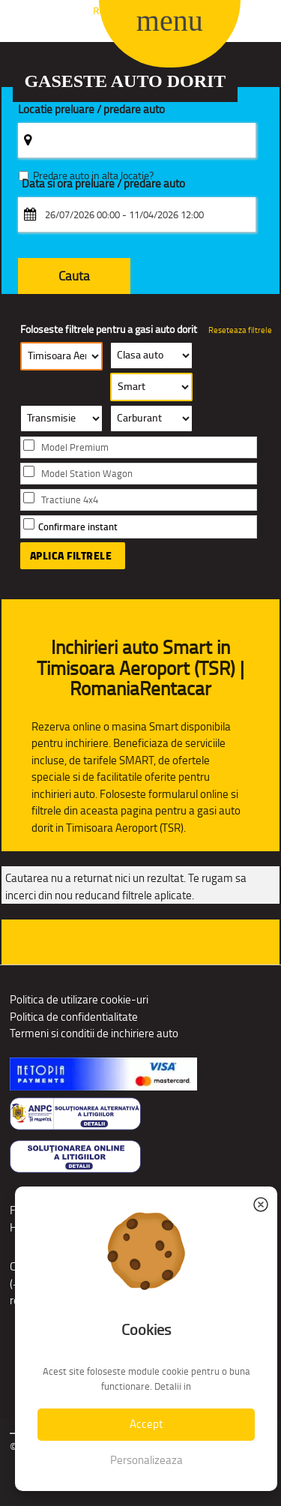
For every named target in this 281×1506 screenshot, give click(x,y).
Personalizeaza (146, 1459)
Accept (146, 1423)
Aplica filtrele (71, 556)
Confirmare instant (78, 527)
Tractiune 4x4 (69, 500)
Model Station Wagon (87, 474)
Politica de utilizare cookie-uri (79, 999)
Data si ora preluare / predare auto (103, 184)
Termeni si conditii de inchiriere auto (94, 1033)
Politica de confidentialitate (74, 1016)
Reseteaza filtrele (240, 330)
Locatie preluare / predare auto (91, 109)
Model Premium (75, 447)
